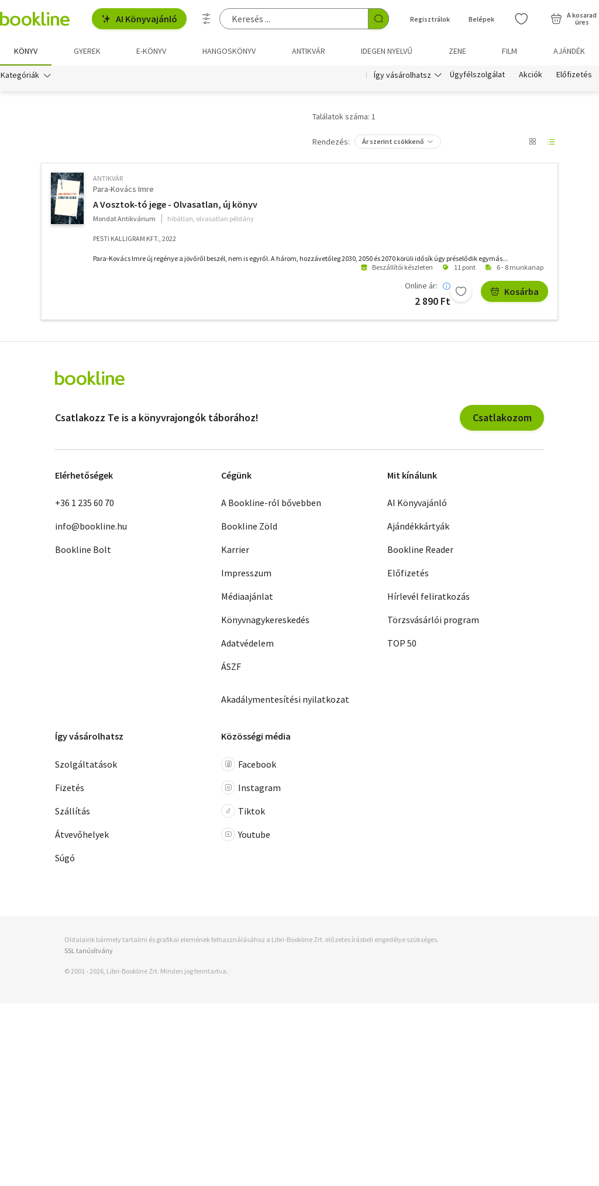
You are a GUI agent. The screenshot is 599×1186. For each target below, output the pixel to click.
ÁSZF (231, 667)
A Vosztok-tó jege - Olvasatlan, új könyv (175, 205)
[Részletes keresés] (206, 18)
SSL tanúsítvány (88, 950)
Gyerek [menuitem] (87, 51)
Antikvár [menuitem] (308, 51)
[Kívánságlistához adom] (460, 291)
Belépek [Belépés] (481, 19)
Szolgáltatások (86, 764)
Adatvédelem (247, 643)
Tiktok (243, 811)
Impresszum (246, 573)
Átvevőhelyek (82, 834)
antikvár (108, 178)
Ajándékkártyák (418, 526)
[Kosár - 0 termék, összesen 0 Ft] (573, 19)
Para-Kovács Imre (123, 189)
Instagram (251, 788)
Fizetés (69, 787)
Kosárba (514, 292)
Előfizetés (574, 75)
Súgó (65, 858)
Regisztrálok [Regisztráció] (430, 19)
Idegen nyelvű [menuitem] (386, 51)
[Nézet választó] (532, 142)
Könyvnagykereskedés (265, 620)
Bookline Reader (420, 550)
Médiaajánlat (247, 597)
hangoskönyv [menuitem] (229, 51)
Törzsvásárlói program (433, 620)
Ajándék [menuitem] (569, 51)
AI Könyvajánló (139, 19)
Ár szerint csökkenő (393, 141)
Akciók (530, 75)
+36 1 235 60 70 (84, 503)
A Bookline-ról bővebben (271, 503)
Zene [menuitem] (457, 51)
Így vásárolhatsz (402, 75)
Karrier (235, 550)
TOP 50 (401, 643)
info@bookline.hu (91, 526)
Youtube (245, 834)
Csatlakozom (502, 417)
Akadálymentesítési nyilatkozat (285, 700)
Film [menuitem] (509, 51)
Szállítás (72, 811)
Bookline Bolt (83, 550)
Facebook (248, 764)
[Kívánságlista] (521, 19)
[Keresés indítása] (378, 18)
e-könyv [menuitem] (151, 51)
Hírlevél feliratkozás (428, 597)
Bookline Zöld (249, 526)
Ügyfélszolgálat (477, 75)
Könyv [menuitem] (25, 51)
